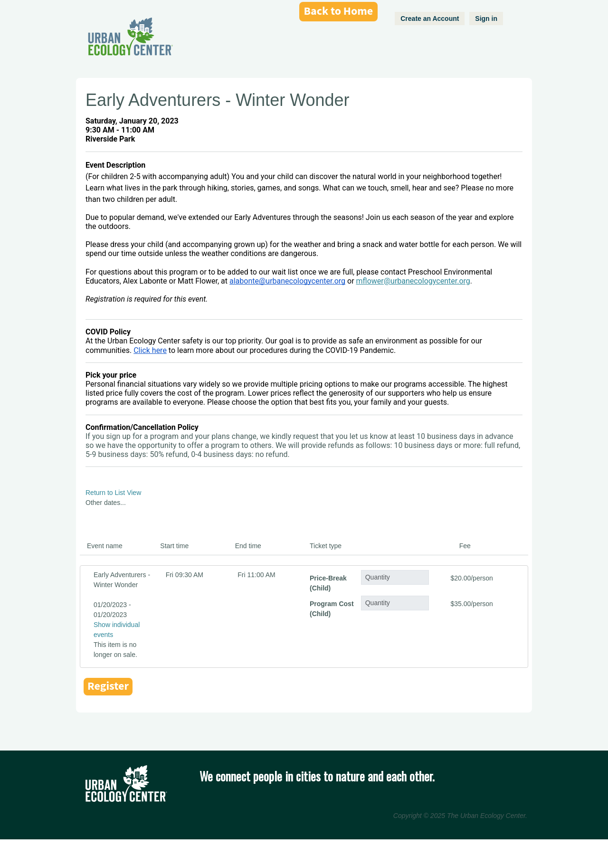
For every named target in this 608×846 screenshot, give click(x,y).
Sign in (486, 18)
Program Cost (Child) (332, 609)
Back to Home (338, 11)
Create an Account (429, 18)
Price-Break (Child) (328, 583)
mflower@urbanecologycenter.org (413, 280)
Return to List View (113, 492)
